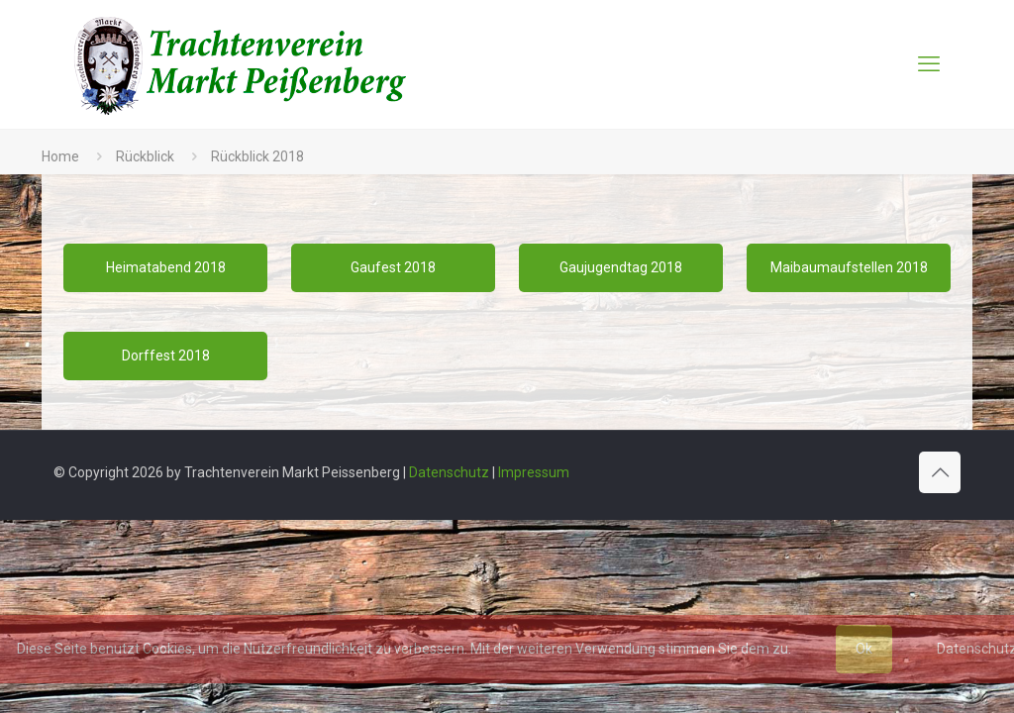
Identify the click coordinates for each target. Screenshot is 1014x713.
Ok (864, 649)
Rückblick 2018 (257, 156)
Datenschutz (449, 472)
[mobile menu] (929, 64)
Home (60, 156)
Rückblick (145, 156)
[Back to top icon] (940, 472)
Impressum (533, 472)
